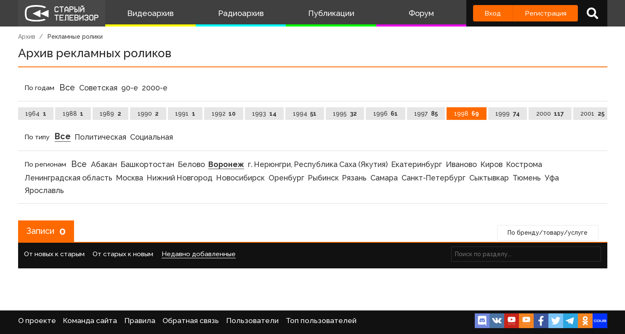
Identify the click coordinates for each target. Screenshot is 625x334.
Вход (492, 13)
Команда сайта (90, 320)
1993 (264, 113)
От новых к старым (54, 254)
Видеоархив (150, 13)
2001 (592, 113)
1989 (110, 113)
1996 (385, 113)
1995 (345, 113)
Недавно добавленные (199, 254)
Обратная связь (190, 320)
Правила (140, 320)
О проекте (37, 320)
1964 (35, 113)
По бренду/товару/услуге (548, 232)
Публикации (331, 13)
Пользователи (252, 320)
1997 (426, 113)
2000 (550, 113)
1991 (185, 113)
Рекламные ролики (75, 36)
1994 (305, 113)
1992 (224, 113)
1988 (73, 113)
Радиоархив (241, 13)
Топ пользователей (321, 320)
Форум (421, 13)
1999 (507, 113)
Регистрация (545, 13)
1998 (466, 113)
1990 (148, 113)
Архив (26, 36)
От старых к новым (123, 254)
